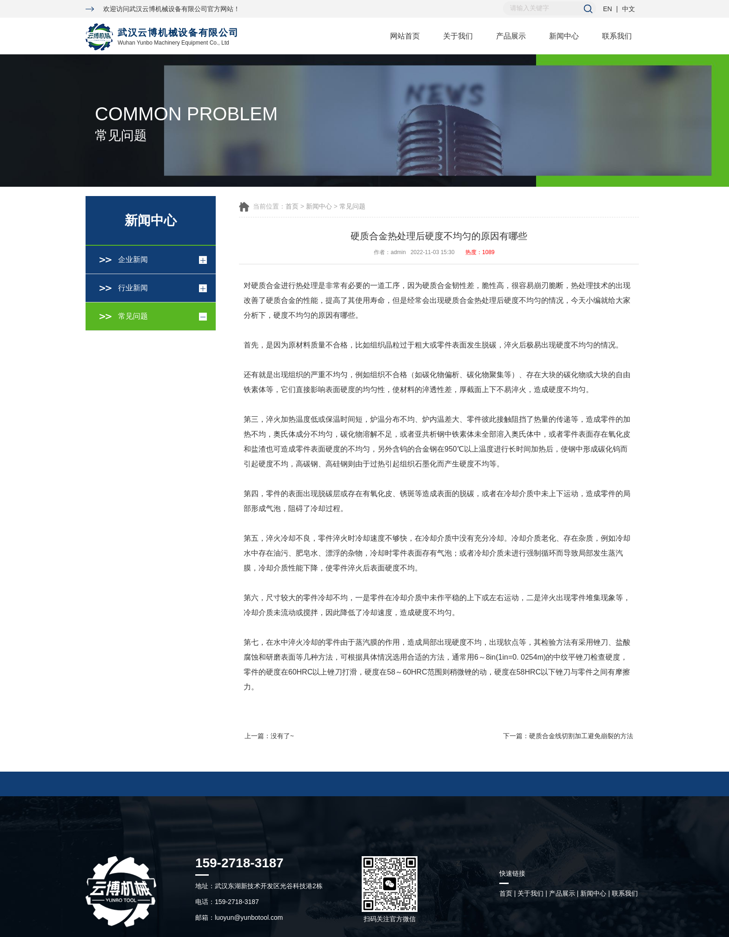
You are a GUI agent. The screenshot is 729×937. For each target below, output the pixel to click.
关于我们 (458, 36)
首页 (291, 206)
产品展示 (511, 36)
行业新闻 (133, 288)
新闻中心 (564, 36)
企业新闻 (133, 259)
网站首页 (405, 36)
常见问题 (133, 316)
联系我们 (617, 36)
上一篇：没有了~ (269, 736)
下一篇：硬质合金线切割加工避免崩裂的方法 (568, 736)
